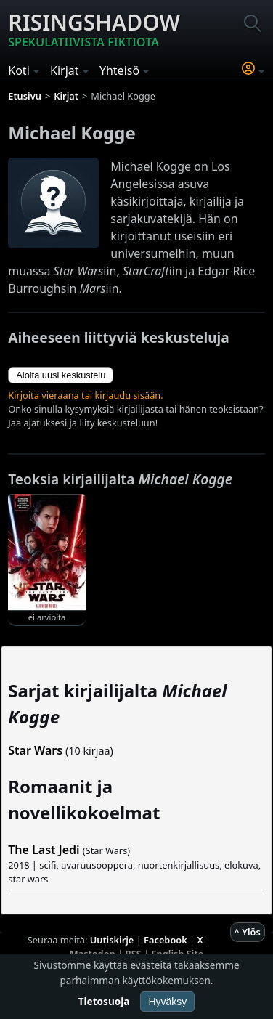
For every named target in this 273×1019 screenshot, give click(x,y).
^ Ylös (248, 931)
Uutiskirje (112, 939)
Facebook (165, 939)
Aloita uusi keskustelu (60, 375)
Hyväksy (167, 1001)
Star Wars (35, 750)
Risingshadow (94, 29)
